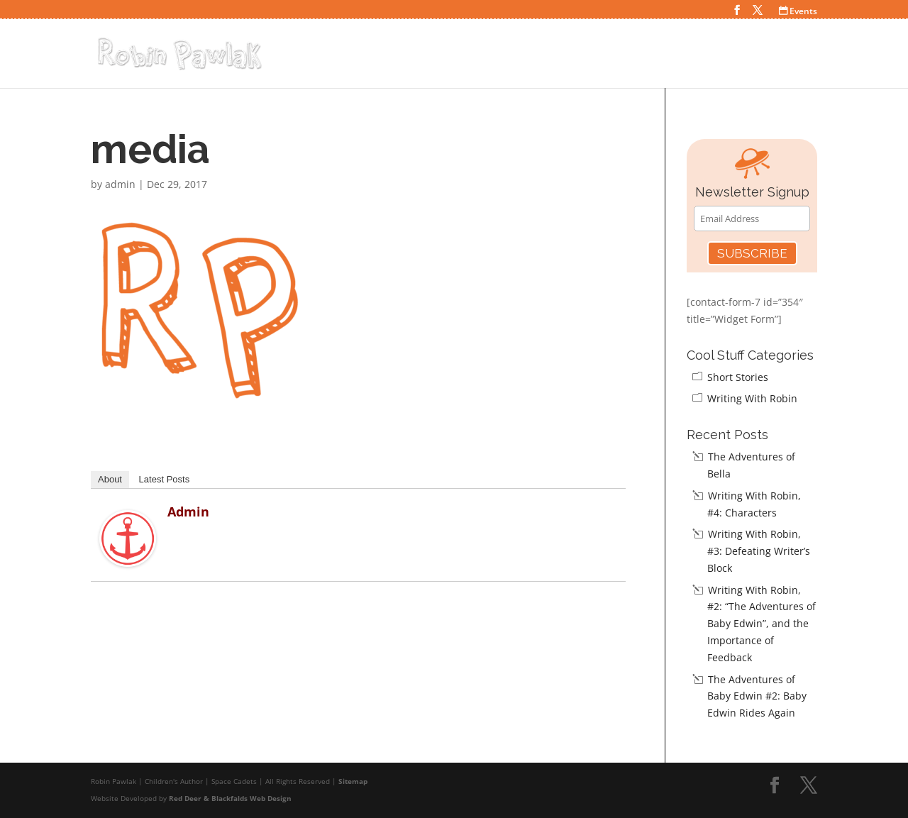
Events (798, 11)
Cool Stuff (657, 55)
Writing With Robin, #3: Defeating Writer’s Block (758, 551)
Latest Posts (164, 479)
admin (120, 184)
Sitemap (352, 781)
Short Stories (737, 377)
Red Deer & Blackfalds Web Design (230, 798)
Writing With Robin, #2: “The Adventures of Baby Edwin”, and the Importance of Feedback (761, 623)
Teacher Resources (755, 55)
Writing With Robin (752, 398)
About (110, 479)
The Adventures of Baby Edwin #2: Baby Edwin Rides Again (757, 696)
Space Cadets (574, 55)
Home (506, 55)
